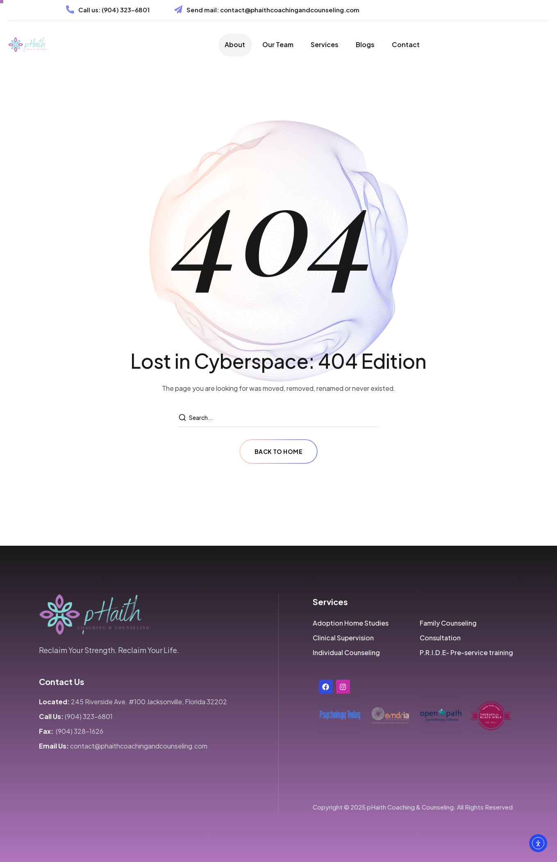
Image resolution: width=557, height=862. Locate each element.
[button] (351, 623)
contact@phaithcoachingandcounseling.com (289, 10)
